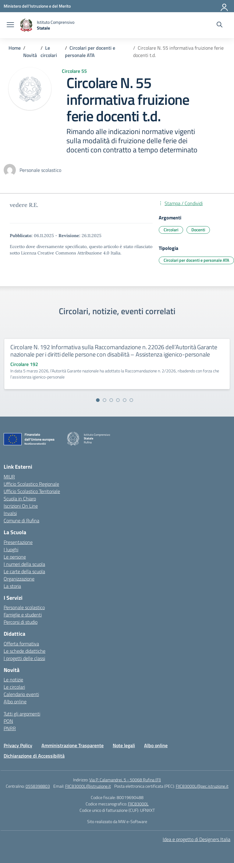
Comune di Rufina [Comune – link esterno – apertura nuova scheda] (21, 520)
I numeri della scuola (24, 564)
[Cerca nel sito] (219, 25)
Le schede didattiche (24, 651)
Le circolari (14, 687)
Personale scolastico (24, 607)
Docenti (198, 229)
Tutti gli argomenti (22, 713)
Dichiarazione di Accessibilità (34, 755)
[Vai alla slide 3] (111, 400)
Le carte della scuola (24, 571)
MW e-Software (132, 821)
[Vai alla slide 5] (124, 400)
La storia (12, 586)
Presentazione (18, 542)
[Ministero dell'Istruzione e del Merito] (37, 6)
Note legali (124, 745)
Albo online (15, 701)
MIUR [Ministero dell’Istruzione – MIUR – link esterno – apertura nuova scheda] (9, 476)
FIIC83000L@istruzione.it (88, 786)
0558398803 (38, 786)
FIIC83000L (138, 804)
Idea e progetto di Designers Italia (196, 839)
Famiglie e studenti (23, 614)
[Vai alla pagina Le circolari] (49, 51)
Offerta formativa (21, 643)
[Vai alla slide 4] (118, 400)
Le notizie (13, 679)
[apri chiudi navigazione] (10, 25)
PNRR (10, 728)
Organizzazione (19, 578)
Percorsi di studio (20, 622)
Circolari (171, 229)
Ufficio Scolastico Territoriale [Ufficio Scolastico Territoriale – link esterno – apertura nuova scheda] (32, 491)
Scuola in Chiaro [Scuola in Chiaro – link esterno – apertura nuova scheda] (20, 498)
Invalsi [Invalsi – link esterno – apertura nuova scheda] (10, 513)
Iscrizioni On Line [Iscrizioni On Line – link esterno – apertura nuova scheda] (21, 506)
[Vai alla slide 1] (98, 400)
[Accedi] (224, 6)
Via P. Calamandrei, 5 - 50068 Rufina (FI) (125, 779)
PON (8, 721)
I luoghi (11, 549)
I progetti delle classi (24, 658)
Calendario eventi (21, 694)
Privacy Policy (18, 745)
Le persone (15, 556)
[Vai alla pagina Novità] (30, 55)
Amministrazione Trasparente (72, 745)
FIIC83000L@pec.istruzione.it (202, 786)
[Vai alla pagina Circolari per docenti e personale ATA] (90, 51)
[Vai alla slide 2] (104, 400)
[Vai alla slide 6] (131, 400)
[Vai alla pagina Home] (15, 47)
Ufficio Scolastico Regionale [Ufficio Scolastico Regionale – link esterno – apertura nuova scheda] (31, 484)
